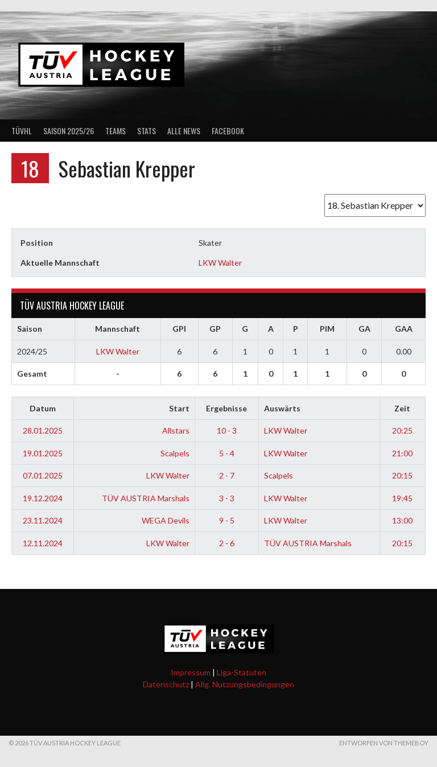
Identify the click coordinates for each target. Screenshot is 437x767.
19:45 (402, 498)
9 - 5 (226, 520)
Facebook (228, 131)
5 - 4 (226, 453)
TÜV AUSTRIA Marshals (145, 498)
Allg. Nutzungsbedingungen (244, 684)
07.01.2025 (43, 475)
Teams (115, 131)
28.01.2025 (43, 430)
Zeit (402, 408)
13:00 (402, 520)
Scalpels (174, 453)
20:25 (402, 430)
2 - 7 (226, 475)
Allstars (175, 430)
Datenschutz (166, 684)
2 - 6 (226, 543)
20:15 (402, 475)
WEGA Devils (165, 520)
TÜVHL (21, 131)
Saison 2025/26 (68, 131)
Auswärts (282, 408)
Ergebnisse (226, 408)
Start (179, 408)
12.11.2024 (43, 543)
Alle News (183, 131)
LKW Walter (220, 262)
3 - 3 (226, 498)
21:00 (402, 453)
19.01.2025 (43, 453)
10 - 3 (227, 430)
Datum (43, 408)
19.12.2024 (43, 498)
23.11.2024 (43, 520)
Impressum (191, 672)
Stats (146, 131)
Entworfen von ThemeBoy (383, 743)
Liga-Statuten (241, 672)
